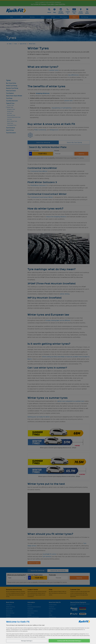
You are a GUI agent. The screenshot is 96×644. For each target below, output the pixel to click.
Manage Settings (26, 641)
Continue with (69, 641)
